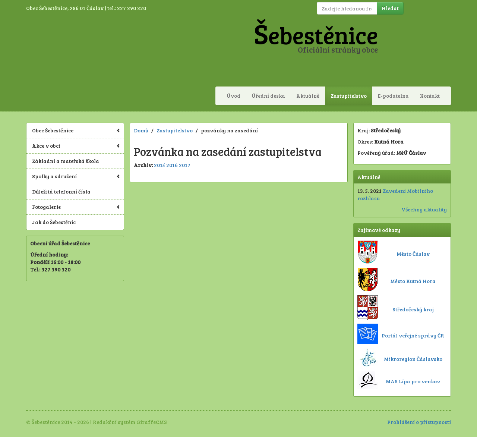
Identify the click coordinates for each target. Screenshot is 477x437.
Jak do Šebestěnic (54, 222)
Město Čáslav (413, 253)
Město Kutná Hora (413, 280)
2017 (184, 165)
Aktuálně (307, 95)
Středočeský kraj (413, 309)
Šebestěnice (316, 35)
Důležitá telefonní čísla (61, 191)
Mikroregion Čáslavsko (413, 358)
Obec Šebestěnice (76, 130)
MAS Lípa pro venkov (413, 381)
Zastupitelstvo (349, 95)
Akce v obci (76, 145)
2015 (159, 165)
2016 (172, 165)
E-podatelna (393, 95)
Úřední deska (268, 95)
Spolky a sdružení (76, 176)
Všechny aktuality (424, 209)
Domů (141, 130)
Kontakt (430, 95)
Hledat (390, 8)
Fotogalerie (76, 206)
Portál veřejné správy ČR (413, 335)
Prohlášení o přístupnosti (419, 421)
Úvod (233, 95)
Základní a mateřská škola (65, 160)
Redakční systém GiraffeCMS (130, 421)
